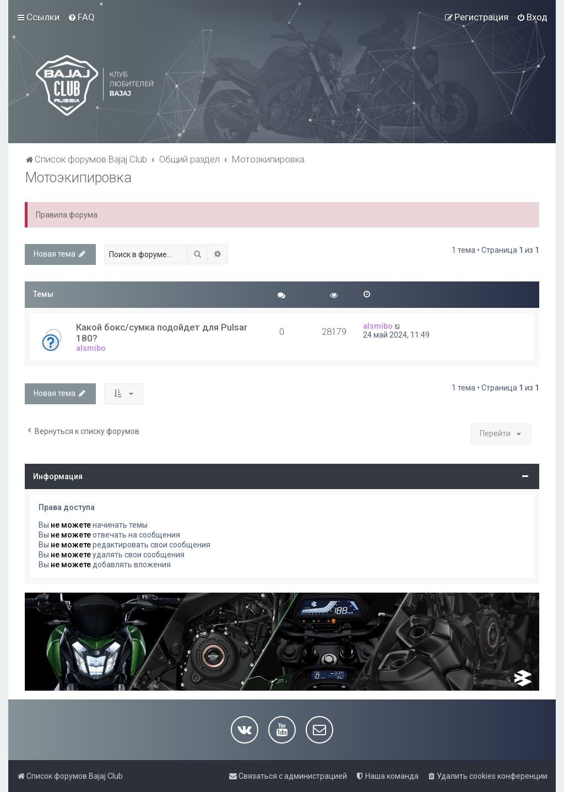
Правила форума (66, 214)
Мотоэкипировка (78, 178)
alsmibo (91, 348)
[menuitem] (81, 17)
